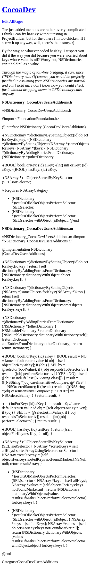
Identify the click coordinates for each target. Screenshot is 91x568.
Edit (5, 21)
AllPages (16, 21)
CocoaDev (19, 9)
